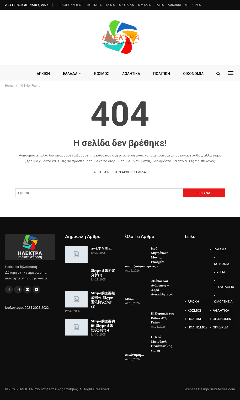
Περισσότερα (178, 74)
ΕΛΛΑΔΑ (80, 74)
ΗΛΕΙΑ (159, 5)
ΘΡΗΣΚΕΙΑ (220, 327)
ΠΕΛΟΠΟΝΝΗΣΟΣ (70, 5)
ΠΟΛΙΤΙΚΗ (195, 319)
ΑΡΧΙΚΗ (53, 74)
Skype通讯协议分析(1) (103, 272)
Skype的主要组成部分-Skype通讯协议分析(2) (103, 300)
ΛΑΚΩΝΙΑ (174, 5)
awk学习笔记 (101, 248)
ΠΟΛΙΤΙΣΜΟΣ (197, 327)
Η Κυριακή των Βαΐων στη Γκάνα (162, 318)
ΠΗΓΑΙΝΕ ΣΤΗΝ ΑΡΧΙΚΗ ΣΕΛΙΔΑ (120, 172)
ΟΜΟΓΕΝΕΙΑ (220, 302)
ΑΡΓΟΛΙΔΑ (126, 5)
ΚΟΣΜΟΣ (112, 74)
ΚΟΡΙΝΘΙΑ (94, 5)
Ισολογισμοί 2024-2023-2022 (27, 308)
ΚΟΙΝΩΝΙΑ (220, 264)
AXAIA (110, 5)
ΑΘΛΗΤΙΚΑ (143, 74)
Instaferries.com (222, 389)
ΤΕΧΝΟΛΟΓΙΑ (220, 287)
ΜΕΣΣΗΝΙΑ (193, 5)
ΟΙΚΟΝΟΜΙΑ (222, 319)
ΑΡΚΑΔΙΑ (144, 5)
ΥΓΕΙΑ (221, 272)
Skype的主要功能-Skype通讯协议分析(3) (103, 325)
